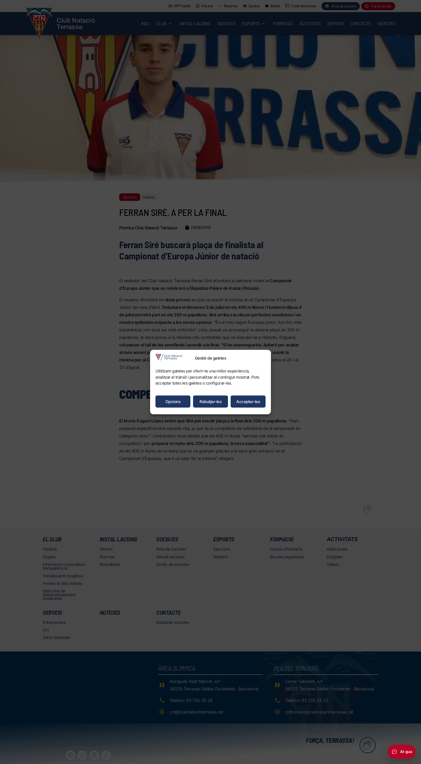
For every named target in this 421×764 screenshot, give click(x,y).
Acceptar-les (248, 401)
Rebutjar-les (210, 401)
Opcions (173, 401)
